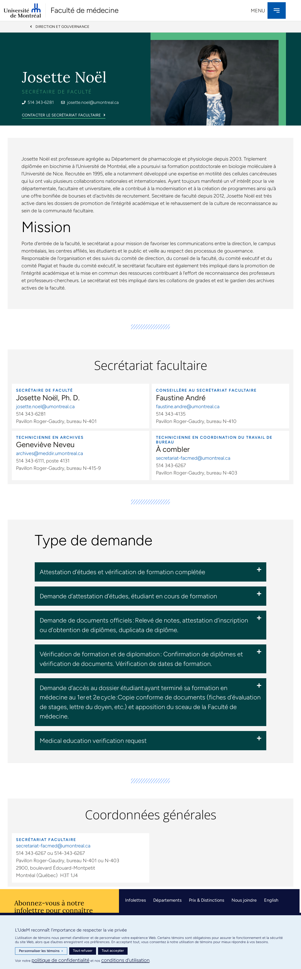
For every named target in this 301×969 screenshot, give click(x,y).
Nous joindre (244, 900)
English (271, 900)
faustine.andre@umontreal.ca (187, 407)
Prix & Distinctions (206, 900)
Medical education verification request (93, 741)
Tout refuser (82, 951)
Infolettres (135, 900)
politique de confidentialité (60, 960)
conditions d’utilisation (125, 960)
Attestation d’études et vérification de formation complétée (122, 572)
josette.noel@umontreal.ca (45, 407)
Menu (258, 11)
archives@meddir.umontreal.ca (49, 454)
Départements (167, 900)
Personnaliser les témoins (41, 951)
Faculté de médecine (84, 10)
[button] (150, 572)
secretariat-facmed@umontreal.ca (193, 459)
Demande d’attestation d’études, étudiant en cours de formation (128, 596)
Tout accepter (113, 951)
